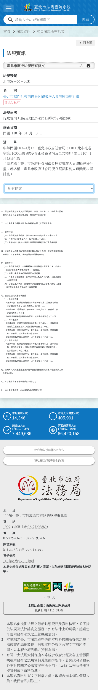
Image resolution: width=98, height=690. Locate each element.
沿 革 (10, 142)
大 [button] (53, 597)
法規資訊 (24, 31)
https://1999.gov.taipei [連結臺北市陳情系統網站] (23, 549)
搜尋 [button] (85, 19)
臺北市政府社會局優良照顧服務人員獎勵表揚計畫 (41, 96)
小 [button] (43, 597)
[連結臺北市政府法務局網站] (49, 488)
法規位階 (10, 112)
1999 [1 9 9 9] (6, 527)
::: (2, 29)
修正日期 (10, 127)
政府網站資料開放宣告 (49, 449)
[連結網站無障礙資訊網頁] (37, 587)
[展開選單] (8, 8)
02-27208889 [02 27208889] (37, 527)
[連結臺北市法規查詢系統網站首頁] (47, 7)
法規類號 (10, 75)
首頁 (6, 31)
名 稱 (10, 90)
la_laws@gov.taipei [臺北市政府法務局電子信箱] (18, 560)
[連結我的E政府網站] (57, 587)
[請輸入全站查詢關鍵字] (45, 20)
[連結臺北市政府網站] (69, 587)
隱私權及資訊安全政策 (49, 460)
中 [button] (48, 597)
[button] (85, 43)
